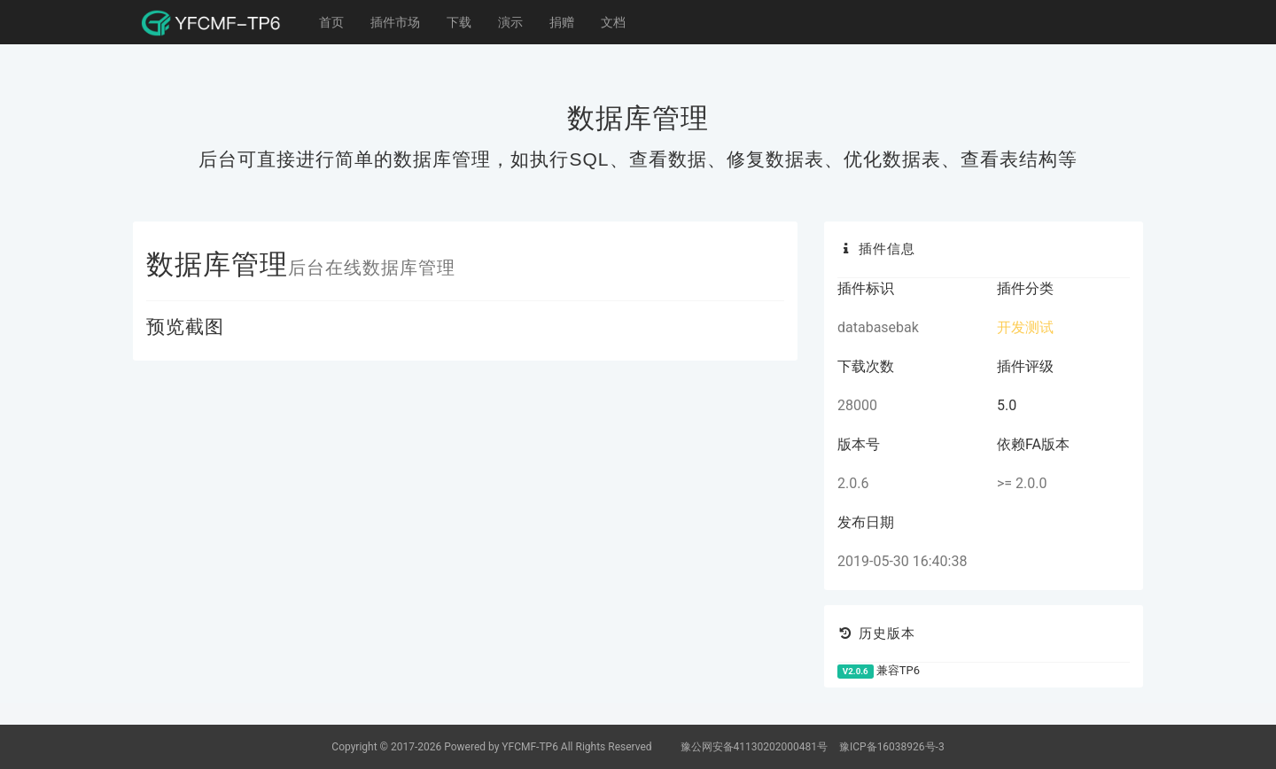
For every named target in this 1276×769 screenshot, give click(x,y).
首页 (331, 22)
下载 (459, 22)
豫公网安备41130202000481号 (755, 747)
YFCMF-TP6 (530, 747)
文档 (613, 22)
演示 (510, 22)
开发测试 (1025, 327)
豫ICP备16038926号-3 (892, 747)
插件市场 (395, 22)
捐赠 (561, 22)
